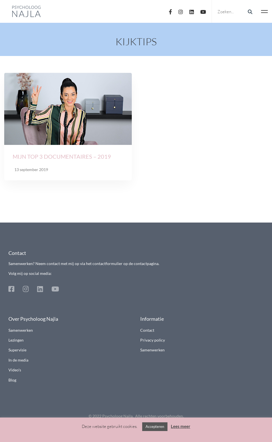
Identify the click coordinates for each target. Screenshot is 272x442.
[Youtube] (203, 11)
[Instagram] (181, 11)
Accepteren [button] (155, 426)
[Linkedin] (192, 11)
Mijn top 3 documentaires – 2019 (62, 157)
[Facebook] (170, 11)
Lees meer (180, 426)
